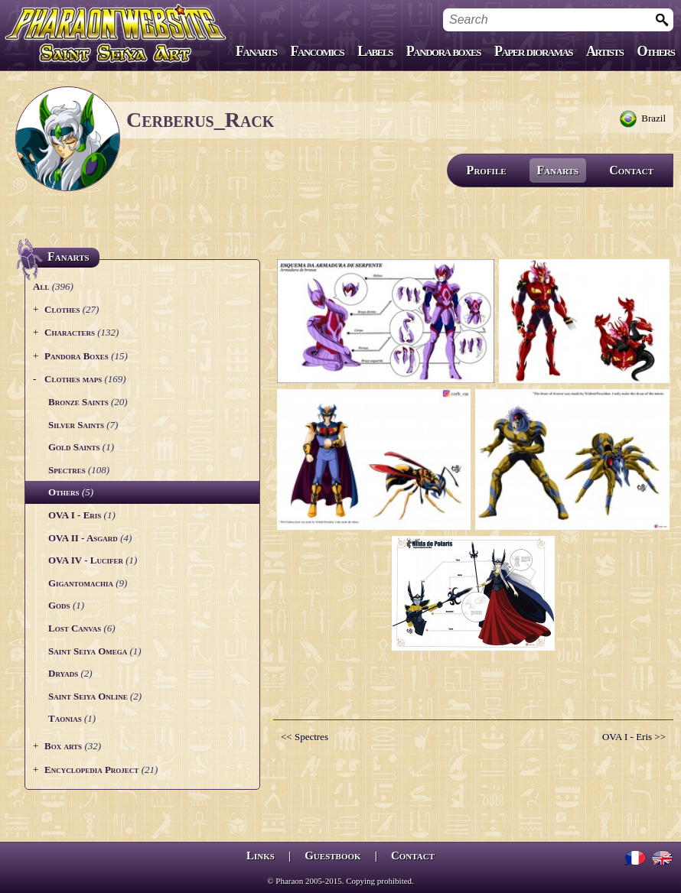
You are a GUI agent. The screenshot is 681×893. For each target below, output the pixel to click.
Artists (604, 51)
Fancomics (317, 51)
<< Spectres (304, 737)
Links (260, 855)
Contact (631, 170)
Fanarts (256, 51)
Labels (375, 51)
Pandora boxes (443, 51)
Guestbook (332, 855)
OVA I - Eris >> (634, 737)
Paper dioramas (533, 51)
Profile (487, 170)
